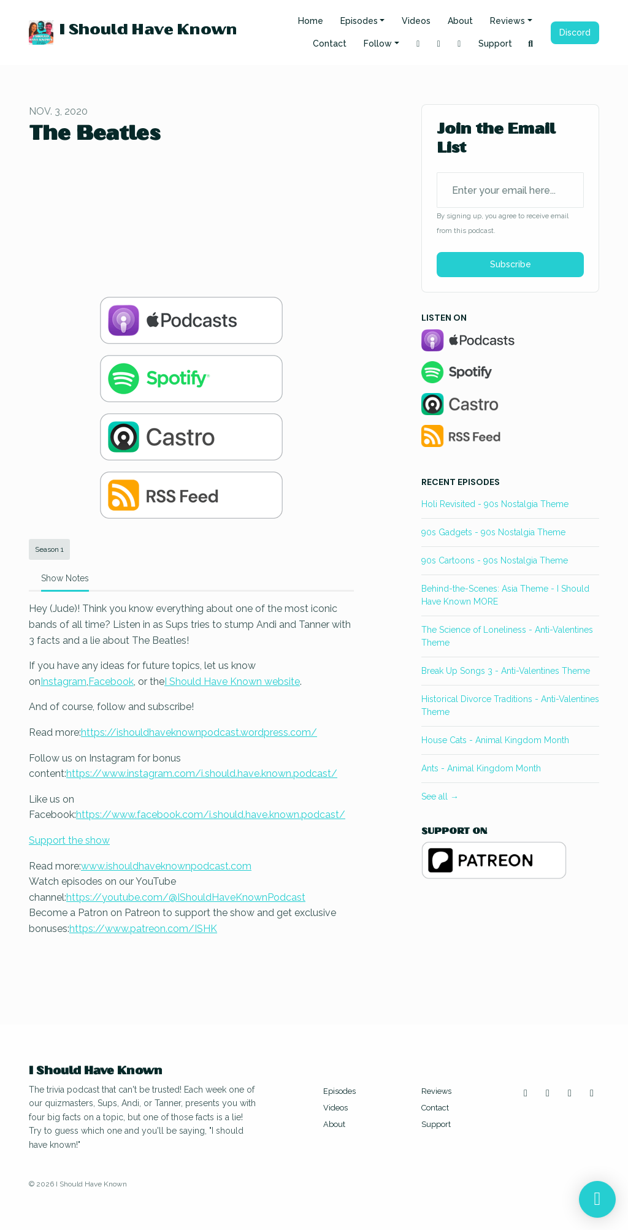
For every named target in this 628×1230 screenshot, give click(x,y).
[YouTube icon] (548, 1093)
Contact (330, 43)
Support (495, 43)
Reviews (507, 21)
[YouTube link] (439, 43)
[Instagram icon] (525, 1093)
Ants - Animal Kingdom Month (481, 768)
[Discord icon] (592, 1093)
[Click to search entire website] (531, 43)
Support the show (69, 840)
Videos (416, 21)
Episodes (359, 21)
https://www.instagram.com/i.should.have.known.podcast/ (201, 773)
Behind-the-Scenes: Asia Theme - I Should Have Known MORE (505, 595)
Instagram (63, 681)
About (460, 21)
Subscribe (510, 264)
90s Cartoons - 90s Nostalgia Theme (494, 560)
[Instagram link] (418, 43)
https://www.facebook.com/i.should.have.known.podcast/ (210, 814)
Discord (575, 32)
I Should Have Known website (232, 681)
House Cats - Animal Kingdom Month (495, 740)
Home (310, 21)
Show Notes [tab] (65, 578)
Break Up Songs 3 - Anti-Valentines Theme (505, 671)
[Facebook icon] (570, 1093)
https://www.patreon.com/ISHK (143, 928)
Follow (378, 43)
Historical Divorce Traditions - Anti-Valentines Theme (510, 705)
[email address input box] (510, 190)
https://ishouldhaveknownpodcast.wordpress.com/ (199, 732)
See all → (440, 796)
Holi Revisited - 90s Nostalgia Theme (495, 504)
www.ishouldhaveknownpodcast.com (166, 866)
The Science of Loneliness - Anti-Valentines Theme (507, 636)
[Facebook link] (459, 43)
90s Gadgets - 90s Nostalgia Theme (493, 532)
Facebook (111, 681)
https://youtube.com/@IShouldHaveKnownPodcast (185, 897)
